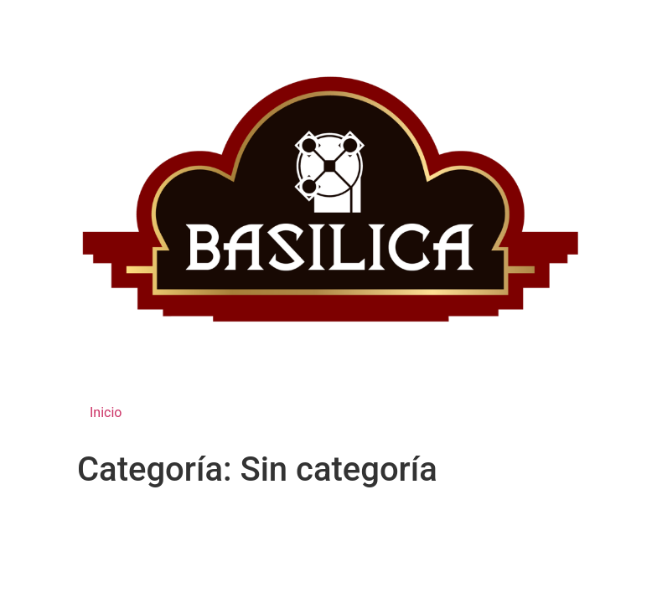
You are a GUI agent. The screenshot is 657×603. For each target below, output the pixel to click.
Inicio (106, 412)
